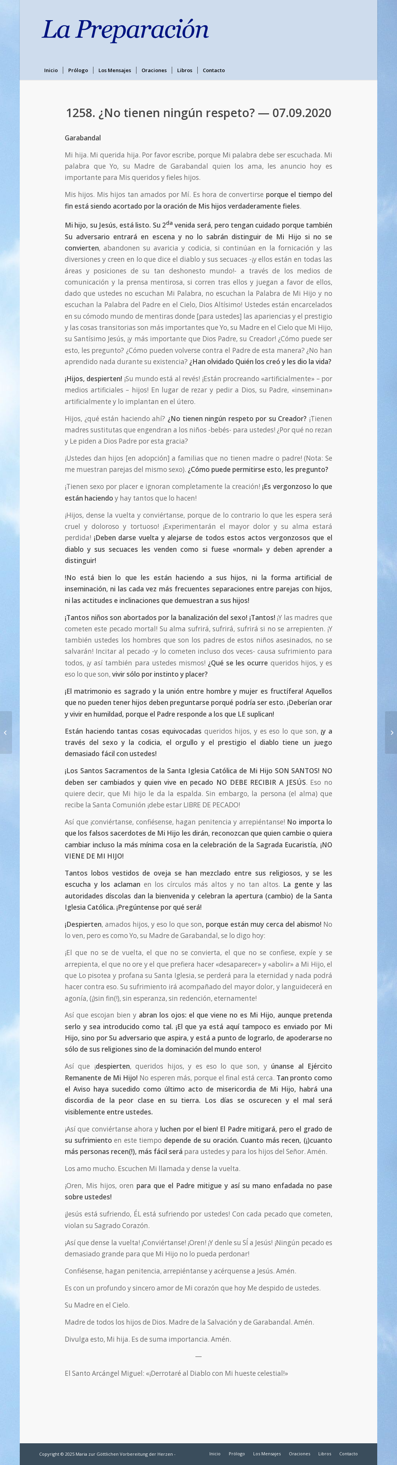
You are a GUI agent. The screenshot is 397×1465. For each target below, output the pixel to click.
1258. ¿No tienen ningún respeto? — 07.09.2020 (198, 113)
